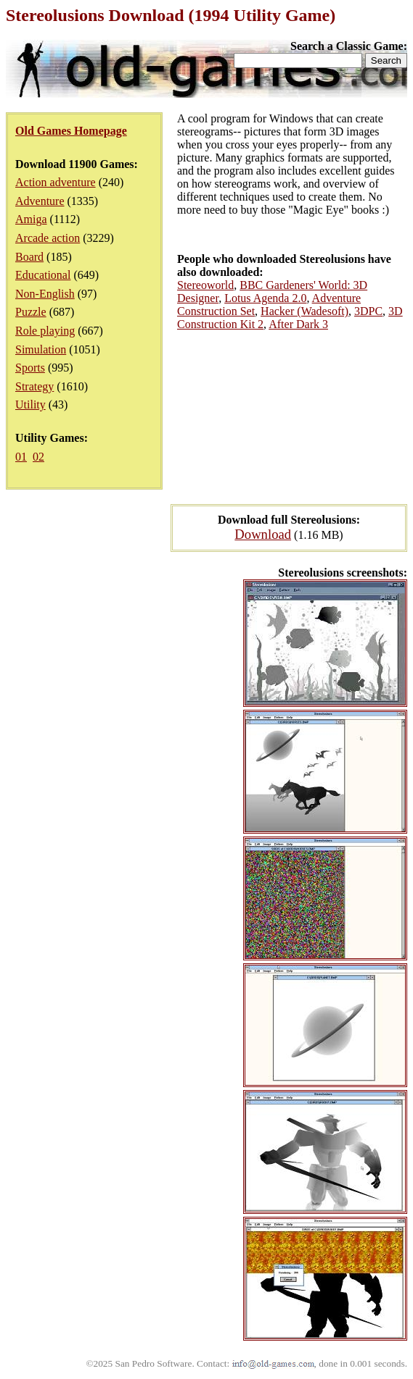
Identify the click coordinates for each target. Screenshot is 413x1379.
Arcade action (47, 238)
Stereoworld (205, 285)
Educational (42, 275)
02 (38, 456)
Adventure (40, 201)
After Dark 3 (298, 324)
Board (29, 257)
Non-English (45, 294)
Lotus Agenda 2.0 (265, 298)
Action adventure (55, 182)
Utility (30, 404)
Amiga (31, 219)
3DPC (368, 311)
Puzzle (30, 312)
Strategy (34, 386)
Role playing (45, 330)
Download (262, 534)
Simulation (40, 349)
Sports (30, 367)
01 (21, 456)
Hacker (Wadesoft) (304, 311)
